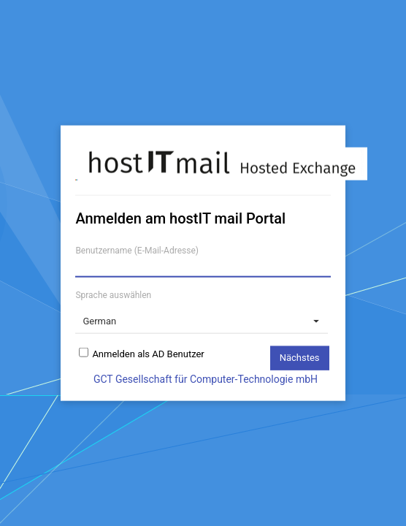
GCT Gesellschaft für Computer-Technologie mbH (205, 378)
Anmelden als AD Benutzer (148, 351)
